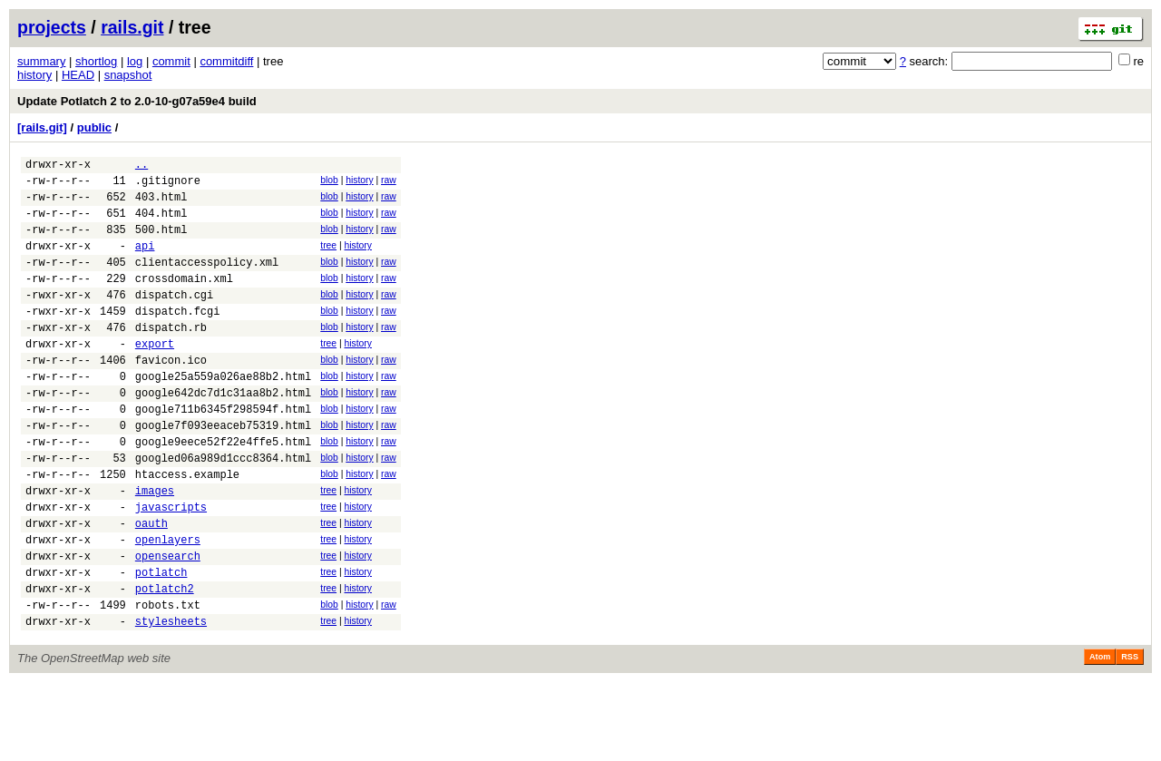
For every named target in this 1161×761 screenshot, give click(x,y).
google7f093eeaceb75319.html (223, 471)
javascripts (171, 566)
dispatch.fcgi (177, 338)
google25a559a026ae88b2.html (223, 414)
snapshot (128, 75)
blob (329, 183)
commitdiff (226, 61)
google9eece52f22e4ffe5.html (223, 490)
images (154, 547)
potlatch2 (164, 661)
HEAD (78, 75)
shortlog (96, 61)
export (154, 376)
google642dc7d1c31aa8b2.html (223, 433)
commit (171, 61)
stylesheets (171, 699)
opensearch (167, 623)
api (145, 261)
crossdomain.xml (184, 299)
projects (51, 27)
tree (328, 259)
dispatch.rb (171, 357)
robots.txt (167, 680)
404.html (161, 223)
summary (41, 61)
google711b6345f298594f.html (223, 452)
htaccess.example (187, 528)
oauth (151, 585)
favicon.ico (171, 395)
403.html (161, 204)
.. (141, 166)
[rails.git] (42, 127)
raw (388, 183)
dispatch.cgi (174, 319)
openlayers (167, 604)
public (94, 127)
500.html (161, 242)
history (34, 75)
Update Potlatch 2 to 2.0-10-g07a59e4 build (137, 101)
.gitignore (167, 185)
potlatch (161, 642)
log (134, 61)
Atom (1099, 735)
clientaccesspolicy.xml (206, 280)
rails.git (132, 27)
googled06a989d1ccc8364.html (223, 509)
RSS (1129, 735)
